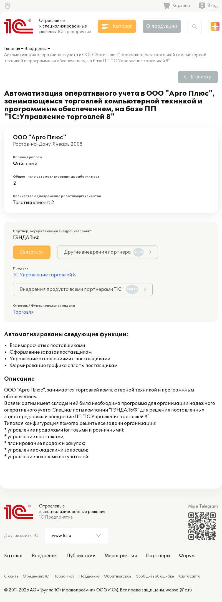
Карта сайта (189, 576)
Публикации (81, 556)
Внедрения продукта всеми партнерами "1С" (79, 289)
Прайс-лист (64, 576)
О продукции (161, 26)
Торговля (23, 312)
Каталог (13, 556)
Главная (12, 48)
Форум (187, 556)
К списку (201, 77)
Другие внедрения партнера (104, 252)
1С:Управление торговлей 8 (44, 275)
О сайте (11, 576)
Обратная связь (117, 576)
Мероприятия (121, 556)
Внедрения (35, 48)
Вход (213, 5)
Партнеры (158, 556)
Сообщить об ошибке (155, 576)
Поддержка (89, 576)
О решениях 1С (36, 576)
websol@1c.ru (179, 590)
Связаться (32, 252)
